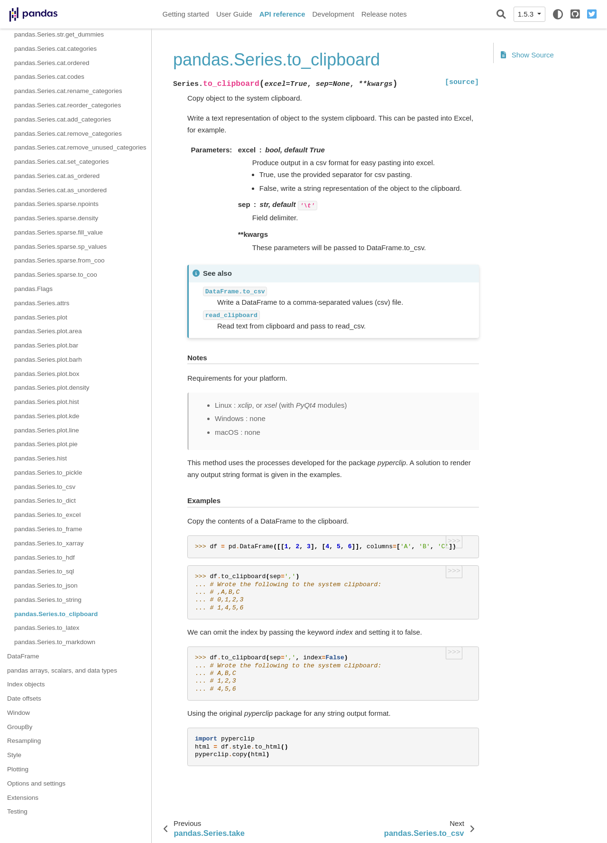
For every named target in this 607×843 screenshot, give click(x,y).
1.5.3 (527, 14)
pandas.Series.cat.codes (49, 76)
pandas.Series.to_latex (46, 627)
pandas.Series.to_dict (45, 500)
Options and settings (36, 783)
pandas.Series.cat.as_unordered (60, 190)
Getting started (186, 14)
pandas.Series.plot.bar (46, 345)
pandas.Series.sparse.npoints (56, 203)
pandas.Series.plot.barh (48, 359)
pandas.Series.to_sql (44, 571)
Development (333, 14)
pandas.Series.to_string (48, 599)
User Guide (234, 14)
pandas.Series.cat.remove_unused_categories (80, 147)
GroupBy (19, 727)
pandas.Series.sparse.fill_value (58, 232)
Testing (17, 811)
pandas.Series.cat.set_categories (61, 161)
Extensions (22, 797)
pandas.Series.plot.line (46, 430)
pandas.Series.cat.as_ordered (57, 175)
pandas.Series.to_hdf (44, 557)
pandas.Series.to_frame (48, 529)
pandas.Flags (33, 288)
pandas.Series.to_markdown (54, 642)
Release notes (384, 14)
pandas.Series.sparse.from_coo (59, 260)
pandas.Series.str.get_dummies (59, 34)
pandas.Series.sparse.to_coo (55, 274)
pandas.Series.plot (40, 317)
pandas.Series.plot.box (46, 373)
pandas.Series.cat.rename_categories (68, 90)
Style (14, 755)
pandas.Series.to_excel (47, 514)
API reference (282, 14)
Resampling (24, 740)
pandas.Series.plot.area (48, 331)
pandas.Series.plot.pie (46, 444)
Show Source (527, 55)
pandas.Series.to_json (46, 585)
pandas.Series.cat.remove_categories (68, 133)
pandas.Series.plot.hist (46, 401)
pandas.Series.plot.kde (46, 416)
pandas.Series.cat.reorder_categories (67, 105)
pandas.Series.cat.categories (55, 48)
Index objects (26, 684)
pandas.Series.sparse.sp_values (60, 246)
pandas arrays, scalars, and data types (62, 670)
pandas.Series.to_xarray (48, 543)
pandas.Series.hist (40, 458)
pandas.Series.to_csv (44, 486)
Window (18, 712)
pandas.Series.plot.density (51, 387)
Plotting (17, 769)
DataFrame (23, 656)
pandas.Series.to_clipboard (56, 614)
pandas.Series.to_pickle (48, 472)
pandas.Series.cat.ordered (51, 62)
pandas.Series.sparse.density (56, 218)
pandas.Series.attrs (41, 303)
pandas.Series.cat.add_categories (62, 119)
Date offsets (24, 698)
